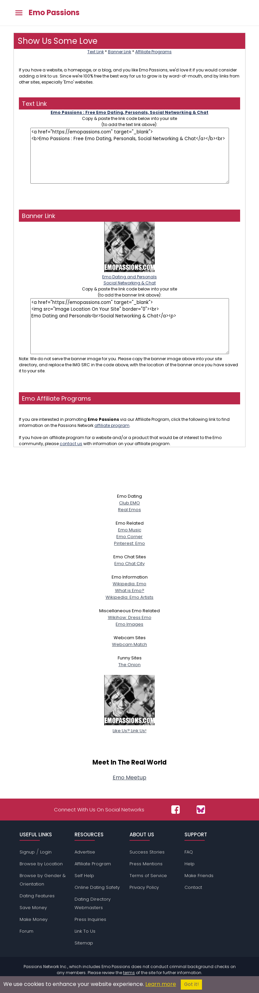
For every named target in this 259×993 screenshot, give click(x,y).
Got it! (191, 984)
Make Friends (198, 875)
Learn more (160, 984)
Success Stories (147, 852)
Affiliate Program (93, 864)
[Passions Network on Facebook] (175, 809)
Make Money (34, 919)
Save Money (33, 907)
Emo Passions (54, 13)
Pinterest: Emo (129, 543)
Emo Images (129, 624)
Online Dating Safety (97, 887)
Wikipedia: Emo (129, 584)
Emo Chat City (129, 563)
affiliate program (112, 425)
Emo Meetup (129, 777)
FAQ (188, 852)
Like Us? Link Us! (129, 727)
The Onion (129, 664)
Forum (26, 931)
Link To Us (85, 931)
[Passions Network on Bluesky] (201, 809)
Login (46, 852)
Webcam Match (129, 644)
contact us (71, 443)
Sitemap (84, 943)
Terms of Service (148, 875)
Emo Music (129, 530)
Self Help (84, 875)
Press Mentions (146, 864)
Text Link (95, 52)
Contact (193, 887)
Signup (27, 852)
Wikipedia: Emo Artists (129, 597)
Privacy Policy (144, 887)
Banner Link (119, 52)
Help (189, 864)
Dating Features (37, 896)
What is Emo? (129, 590)
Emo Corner (129, 536)
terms (129, 972)
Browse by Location (41, 864)
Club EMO (129, 503)
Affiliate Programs (153, 52)
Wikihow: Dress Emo (129, 617)
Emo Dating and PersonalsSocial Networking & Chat (129, 277)
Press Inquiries (90, 919)
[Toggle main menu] (19, 13)
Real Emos (129, 509)
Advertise (85, 852)
